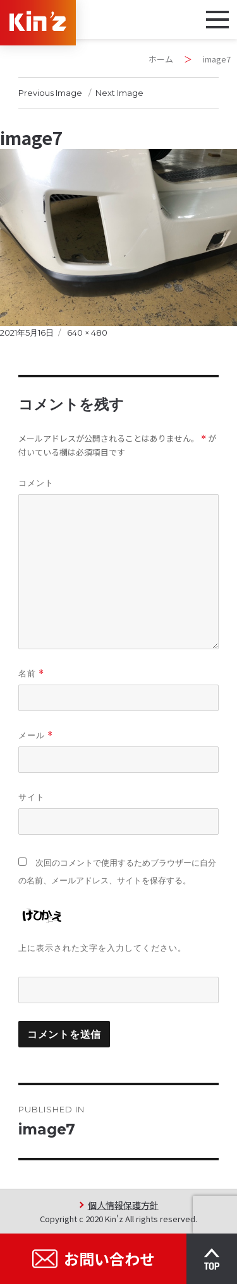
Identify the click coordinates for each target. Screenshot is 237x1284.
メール (35, 735)
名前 (31, 673)
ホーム (161, 59)
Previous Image (50, 93)
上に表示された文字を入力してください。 (102, 948)
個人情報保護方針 (123, 1204)
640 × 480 (87, 332)
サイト (31, 797)
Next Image (119, 93)
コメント (36, 483)
